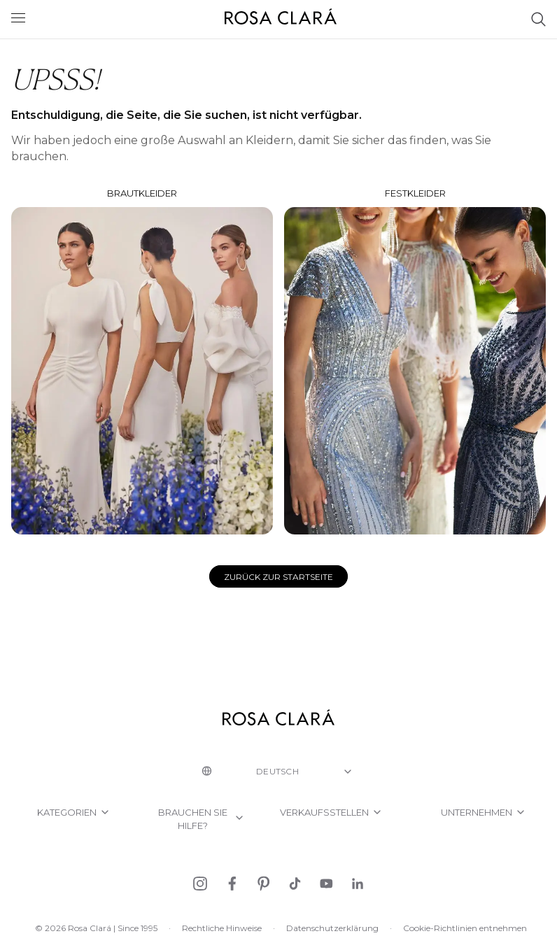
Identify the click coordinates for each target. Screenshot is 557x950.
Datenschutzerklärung (332, 928)
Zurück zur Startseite (278, 577)
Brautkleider (142, 361)
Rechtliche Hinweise (222, 928)
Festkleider (415, 360)
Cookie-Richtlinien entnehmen (465, 928)
